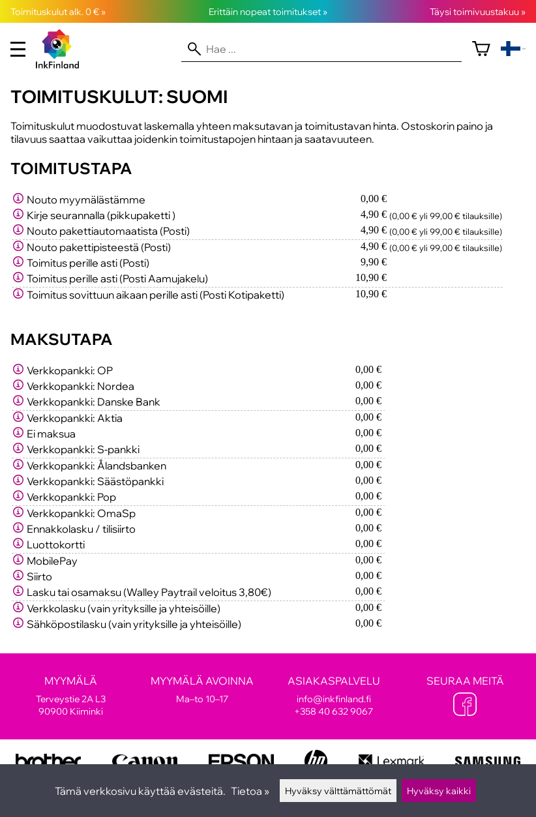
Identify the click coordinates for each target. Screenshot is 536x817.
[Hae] (321, 49)
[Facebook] (465, 705)
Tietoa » (250, 790)
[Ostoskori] (481, 49)
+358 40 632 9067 (333, 711)
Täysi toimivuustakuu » (478, 11)
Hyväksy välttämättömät (338, 790)
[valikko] (17, 49)
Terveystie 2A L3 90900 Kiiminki (71, 695)
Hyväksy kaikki (439, 790)
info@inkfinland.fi (334, 698)
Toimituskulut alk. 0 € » (58, 11)
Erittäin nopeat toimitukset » (268, 11)
